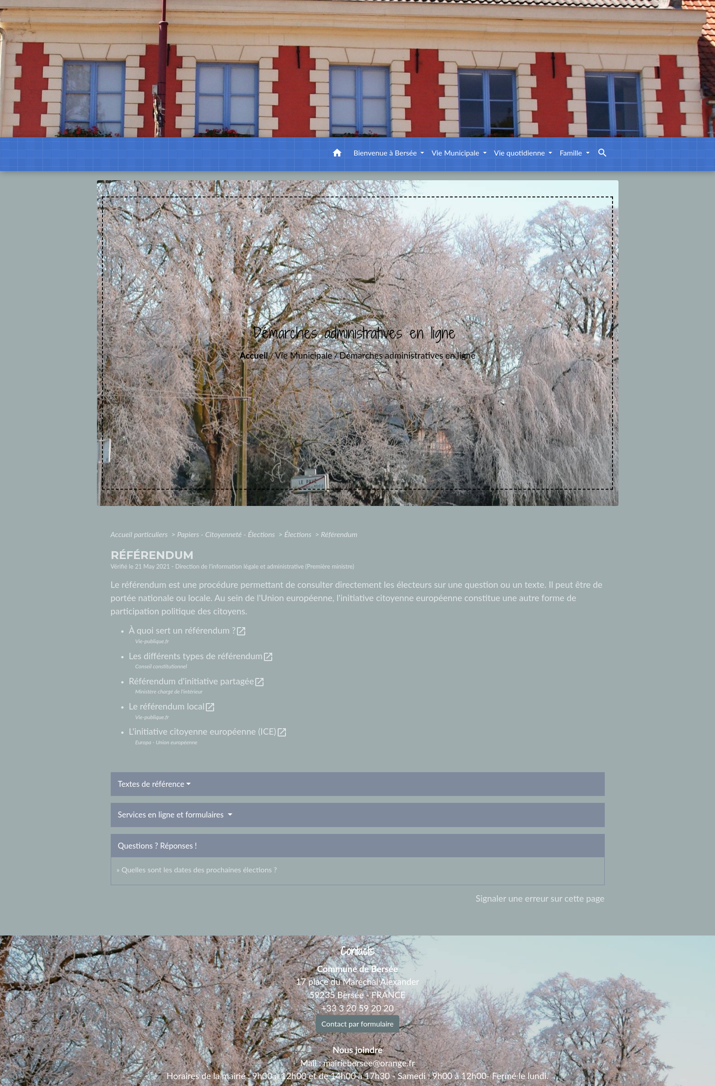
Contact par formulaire (358, 1023)
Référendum (339, 534)
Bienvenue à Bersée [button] (386, 152)
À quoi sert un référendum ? (188, 630)
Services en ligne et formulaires (172, 814)
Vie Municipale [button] (456, 152)
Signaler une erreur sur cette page (540, 898)
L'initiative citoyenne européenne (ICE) (208, 731)
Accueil (254, 355)
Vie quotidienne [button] (520, 152)
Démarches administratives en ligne (407, 355)
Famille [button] (571, 152)
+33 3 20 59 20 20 (357, 1008)
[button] (337, 154)
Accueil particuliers (140, 534)
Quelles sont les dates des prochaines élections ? (199, 869)
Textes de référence (151, 784)
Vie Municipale (303, 355)
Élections (299, 534)
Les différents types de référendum (201, 656)
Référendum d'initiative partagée (197, 681)
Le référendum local (172, 706)
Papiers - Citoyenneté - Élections (227, 534)
